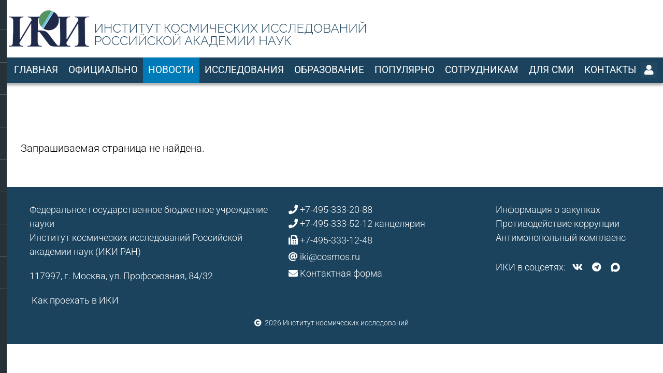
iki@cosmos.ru (330, 256)
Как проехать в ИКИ (75, 300)
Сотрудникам (481, 70)
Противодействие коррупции (557, 223)
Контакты (610, 70)
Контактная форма (341, 273)
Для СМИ (551, 70)
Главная (36, 70)
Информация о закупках (548, 209)
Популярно (404, 70)
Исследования (244, 70)
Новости (171, 70)
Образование (329, 70)
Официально (103, 70)
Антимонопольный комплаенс (561, 237)
